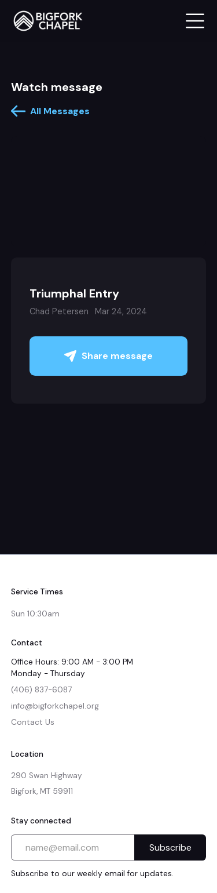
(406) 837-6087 (41, 690)
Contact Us (32, 722)
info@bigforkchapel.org (55, 706)
